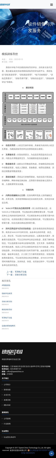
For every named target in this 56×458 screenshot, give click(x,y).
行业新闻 (7, 424)
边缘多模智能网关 (8, 326)
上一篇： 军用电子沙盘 (17, 272)
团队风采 (7, 405)
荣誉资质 (7, 390)
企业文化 (7, 395)
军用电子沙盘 (7, 318)
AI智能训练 (6, 285)
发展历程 (7, 400)
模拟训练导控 (7, 309)
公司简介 (7, 385)
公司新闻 (7, 419)
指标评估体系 (7, 293)
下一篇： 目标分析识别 (17, 275)
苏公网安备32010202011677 (40, 450)
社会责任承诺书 (10, 437)
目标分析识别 (7, 301)
